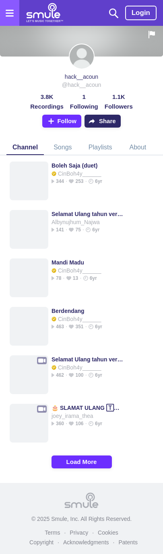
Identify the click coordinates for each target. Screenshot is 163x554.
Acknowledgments (86, 542)
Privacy (79, 532)
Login (141, 13)
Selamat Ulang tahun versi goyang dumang (88, 214)
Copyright (41, 542)
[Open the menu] (9, 13)
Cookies (108, 532)
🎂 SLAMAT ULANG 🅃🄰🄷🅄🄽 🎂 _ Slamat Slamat (88, 408)
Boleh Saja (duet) (74, 165)
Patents (127, 542)
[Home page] (44, 13)
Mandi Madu (68, 262)
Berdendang (68, 311)
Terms (52, 532)
